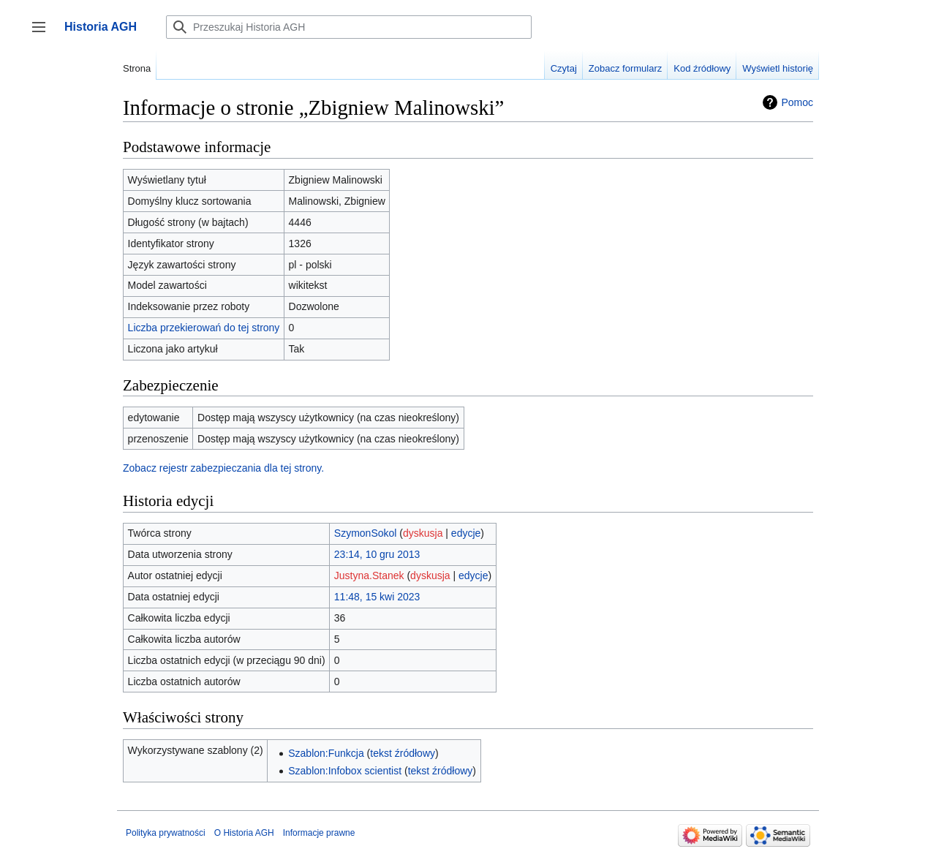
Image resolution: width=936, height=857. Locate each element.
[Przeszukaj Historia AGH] (349, 27)
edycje (465, 533)
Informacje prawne (319, 833)
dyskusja (422, 533)
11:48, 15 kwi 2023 (377, 597)
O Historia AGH (244, 833)
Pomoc (797, 102)
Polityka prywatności (165, 833)
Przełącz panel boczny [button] (43, 34)
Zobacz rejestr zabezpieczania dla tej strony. (223, 468)
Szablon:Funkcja (326, 753)
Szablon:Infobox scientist (344, 771)
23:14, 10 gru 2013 (377, 554)
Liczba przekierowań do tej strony (204, 327)
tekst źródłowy (402, 753)
